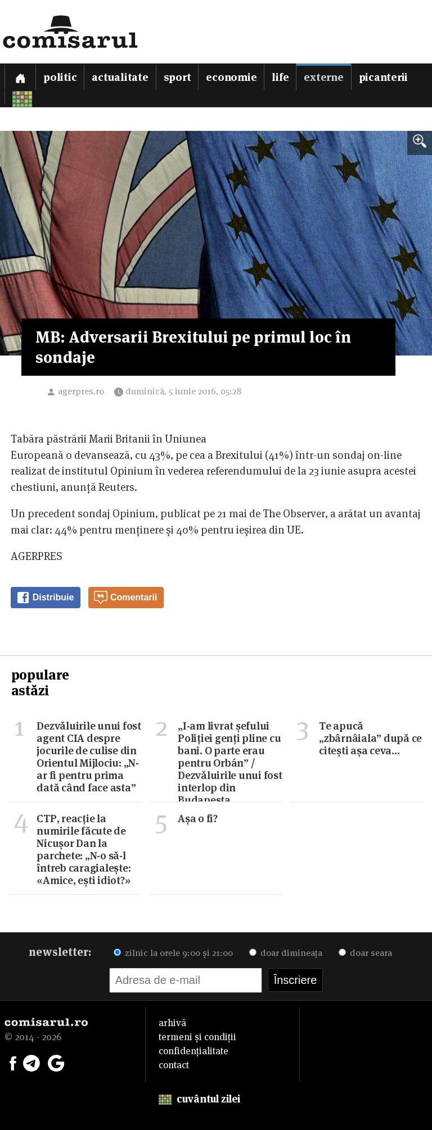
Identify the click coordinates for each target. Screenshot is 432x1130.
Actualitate (120, 77)
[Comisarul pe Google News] (56, 1062)
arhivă (172, 1022)
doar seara (365, 952)
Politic (59, 77)
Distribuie (45, 597)
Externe (323, 77)
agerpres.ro (81, 391)
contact (174, 1064)
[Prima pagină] (20, 76)
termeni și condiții (197, 1036)
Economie (231, 77)
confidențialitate (193, 1050)
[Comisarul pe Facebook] (12, 1062)
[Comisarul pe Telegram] (31, 1062)
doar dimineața (285, 952)
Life (280, 77)
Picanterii (383, 77)
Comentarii (125, 597)
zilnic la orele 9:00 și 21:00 (173, 952)
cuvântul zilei (199, 1099)
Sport (177, 77)
